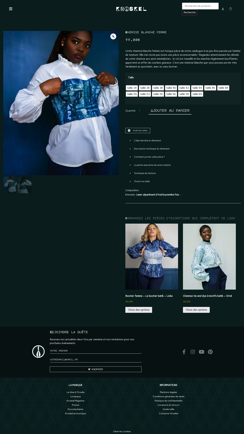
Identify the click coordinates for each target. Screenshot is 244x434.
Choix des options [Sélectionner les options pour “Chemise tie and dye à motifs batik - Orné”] (196, 309)
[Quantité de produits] (142, 110)
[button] (11, 9)
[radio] (132, 87)
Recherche (190, 12)
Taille (131, 77)
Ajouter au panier (170, 110)
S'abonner (95, 369)
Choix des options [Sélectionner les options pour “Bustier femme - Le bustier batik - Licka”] (139, 309)
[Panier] (230, 8)
